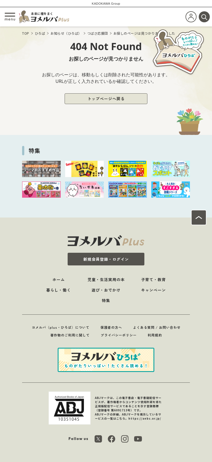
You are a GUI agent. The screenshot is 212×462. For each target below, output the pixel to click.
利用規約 (155, 335)
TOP (25, 33)
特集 (106, 300)
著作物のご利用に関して (70, 335)
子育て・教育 (153, 279)
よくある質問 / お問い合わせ (157, 327)
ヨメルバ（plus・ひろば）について (60, 327)
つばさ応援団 (97, 33)
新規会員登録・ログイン (106, 259)
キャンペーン (153, 290)
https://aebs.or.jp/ (144, 418)
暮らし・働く (58, 290)
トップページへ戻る (106, 98)
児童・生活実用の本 (106, 279)
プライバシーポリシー (119, 335)
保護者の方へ (111, 327)
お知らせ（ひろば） (66, 33)
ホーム (58, 279)
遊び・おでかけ (106, 290)
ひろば (40, 33)
